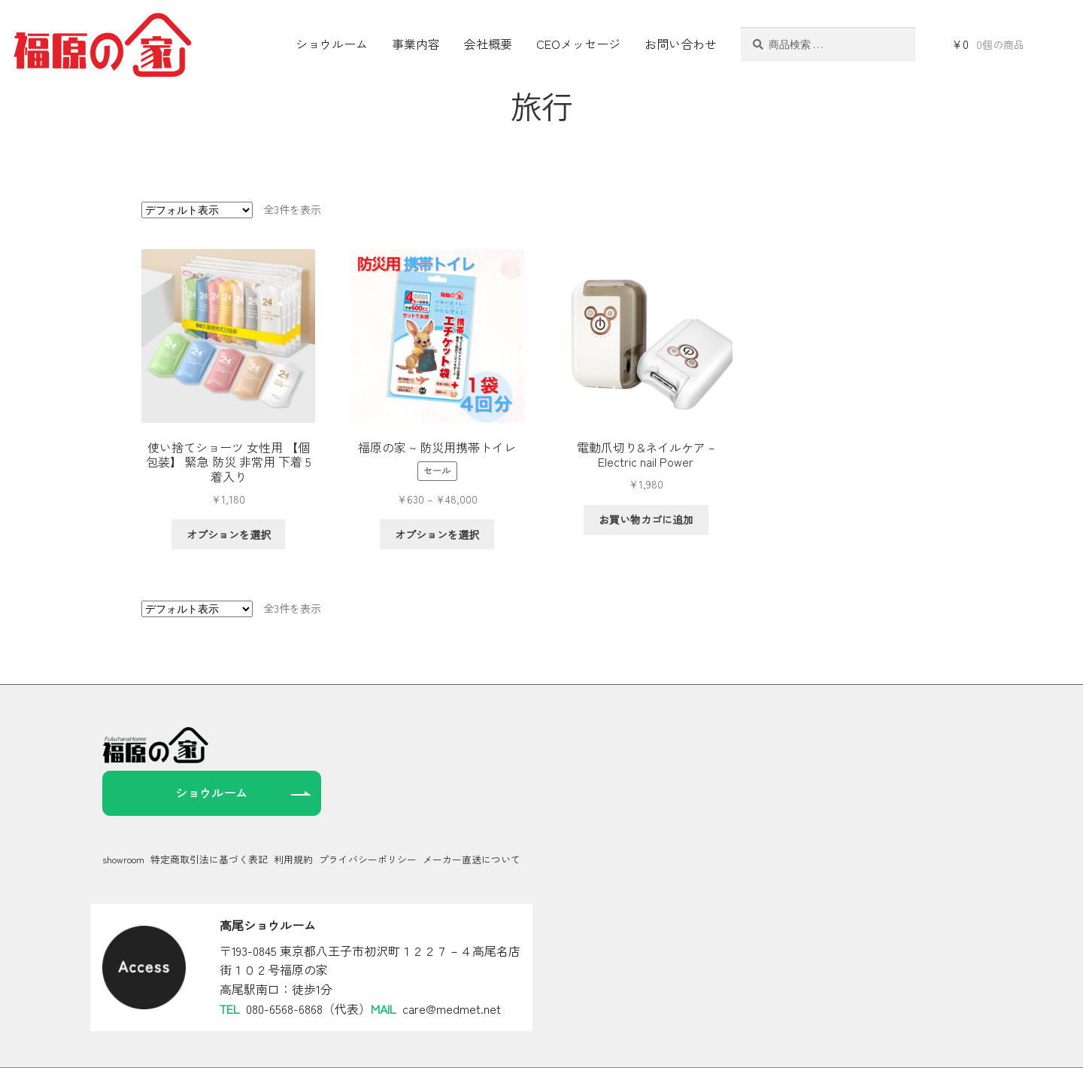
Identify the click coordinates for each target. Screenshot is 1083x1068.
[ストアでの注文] (197, 210)
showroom (123, 814)
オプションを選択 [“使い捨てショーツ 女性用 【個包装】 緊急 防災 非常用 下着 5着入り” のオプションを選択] (229, 534)
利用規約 (293, 814)
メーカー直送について (471, 814)
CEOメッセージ (578, 44)
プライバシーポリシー (368, 814)
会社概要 (488, 44)
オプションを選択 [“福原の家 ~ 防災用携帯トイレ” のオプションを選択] (437, 534)
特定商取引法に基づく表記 (209, 814)
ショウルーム (332, 44)
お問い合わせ (681, 44)
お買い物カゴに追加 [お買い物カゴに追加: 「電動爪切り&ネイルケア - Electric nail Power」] (646, 519)
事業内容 (416, 44)
